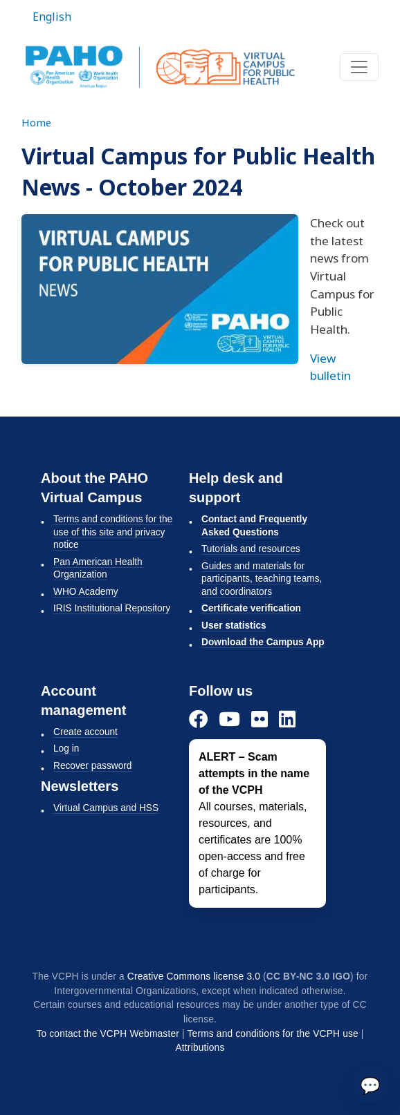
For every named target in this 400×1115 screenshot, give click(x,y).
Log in (66, 748)
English (52, 16)
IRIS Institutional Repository (111, 608)
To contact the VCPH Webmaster (107, 1034)
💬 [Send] (370, 1085)
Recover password (92, 766)
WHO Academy (85, 592)
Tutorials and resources (250, 549)
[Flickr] (259, 718)
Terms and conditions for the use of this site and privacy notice (112, 532)
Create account (85, 732)
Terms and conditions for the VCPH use (273, 1034)
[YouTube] (229, 718)
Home (36, 122)
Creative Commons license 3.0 (193, 976)
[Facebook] (198, 718)
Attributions (200, 1047)
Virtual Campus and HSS (105, 808)
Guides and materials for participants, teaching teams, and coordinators (261, 579)
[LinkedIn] (287, 718)
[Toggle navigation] (359, 67)
